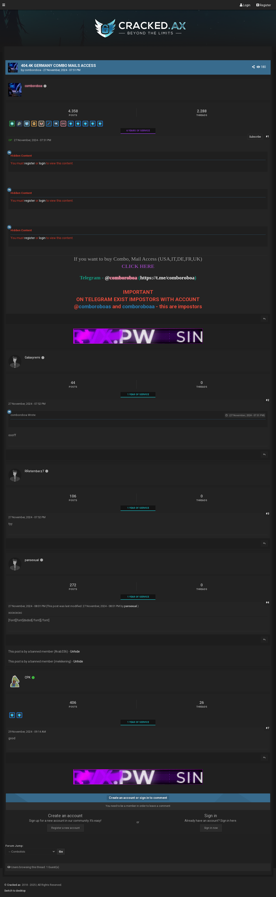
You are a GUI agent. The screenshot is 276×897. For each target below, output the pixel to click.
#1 (267, 136)
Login (245, 5)
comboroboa (33, 70)
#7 (267, 728)
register (29, 163)
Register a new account (65, 827)
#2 (267, 400)
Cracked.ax (14, 884)
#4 (267, 602)
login (42, 163)
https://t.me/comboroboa (167, 277)
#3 (267, 513)
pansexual (130, 606)
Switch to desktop (14, 890)
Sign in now (211, 827)
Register (263, 5)
